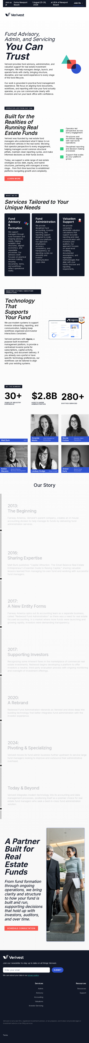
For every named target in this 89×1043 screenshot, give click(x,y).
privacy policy (33, 975)
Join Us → (78, 3)
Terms (5, 1035)
